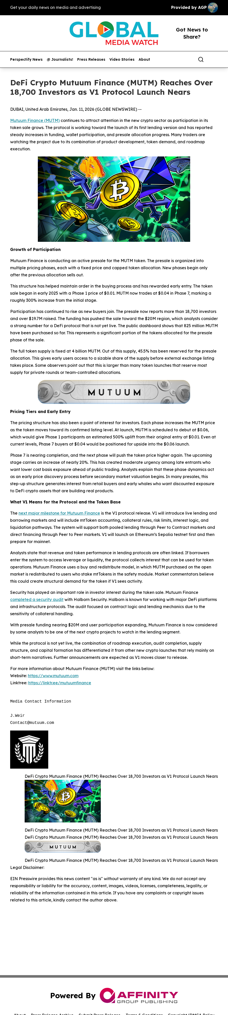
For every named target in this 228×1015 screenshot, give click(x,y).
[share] (214, 59)
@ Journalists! (60, 59)
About (144, 59)
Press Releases (91, 59)
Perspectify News (26, 59)
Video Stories (122, 59)
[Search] (201, 59)
